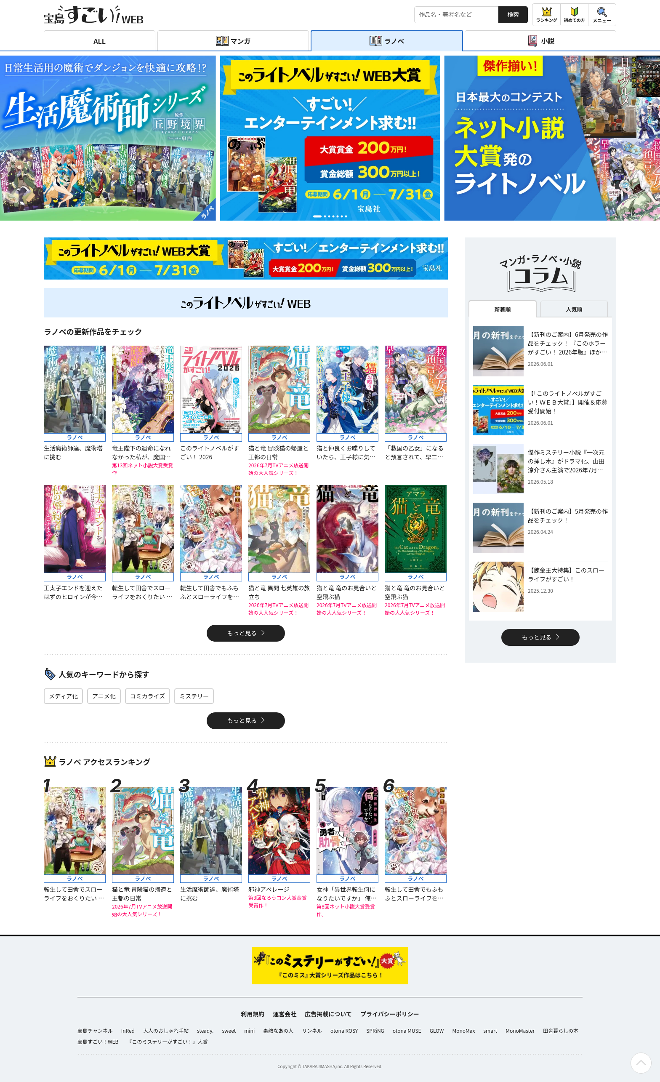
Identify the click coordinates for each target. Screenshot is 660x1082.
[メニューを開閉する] (602, 15)
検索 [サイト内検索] (513, 14)
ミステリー (194, 696)
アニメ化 (104, 696)
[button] (317, 216)
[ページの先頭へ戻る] (641, 1063)
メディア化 (63, 696)
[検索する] (456, 14)
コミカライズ (147, 696)
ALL (99, 41)
